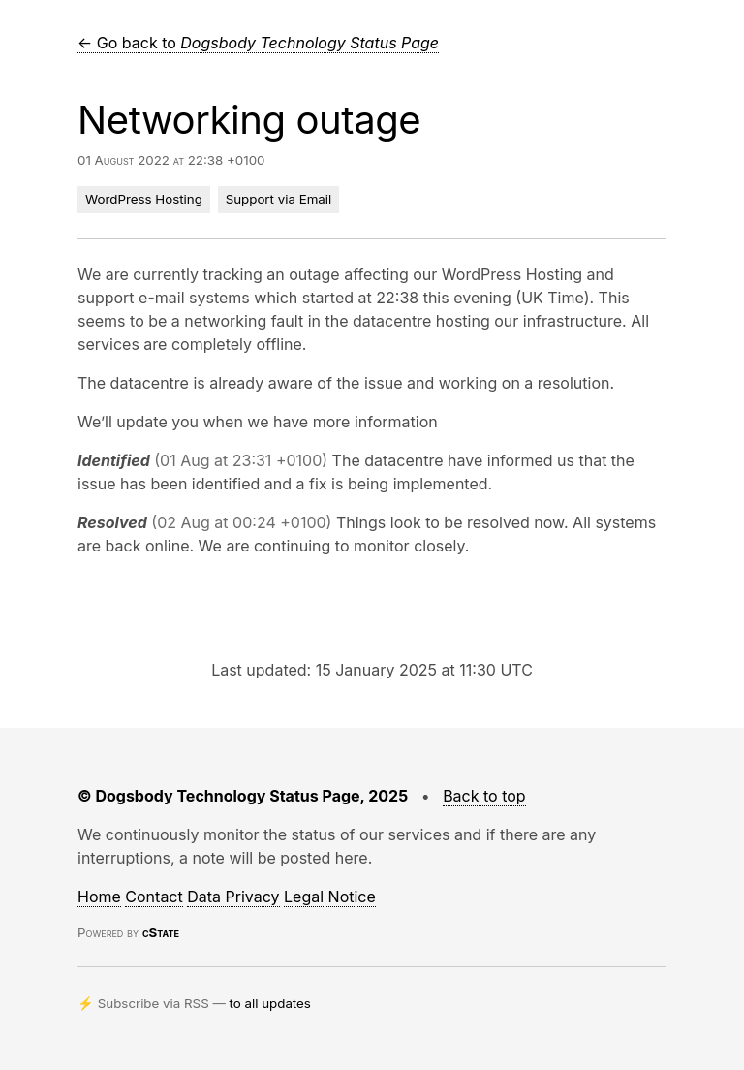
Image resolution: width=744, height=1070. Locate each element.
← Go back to (258, 42)
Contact (153, 896)
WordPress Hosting (143, 198)
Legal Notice (330, 896)
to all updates (270, 1003)
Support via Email (279, 198)
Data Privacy (233, 896)
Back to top (484, 795)
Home (99, 896)
